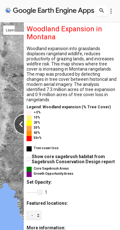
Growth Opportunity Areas (53, 173)
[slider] (35, 192)
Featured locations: (47, 203)
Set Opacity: (39, 182)
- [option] (32, 215)
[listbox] (34, 215)
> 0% (37, 112)
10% (37, 117)
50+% (38, 138)
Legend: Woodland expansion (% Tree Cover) (69, 107)
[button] (40, 192)
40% (37, 132)
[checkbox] (28, 159)
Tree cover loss (46, 148)
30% (37, 127)
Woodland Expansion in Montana (64, 33)
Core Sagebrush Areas (51, 168)
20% (37, 122)
